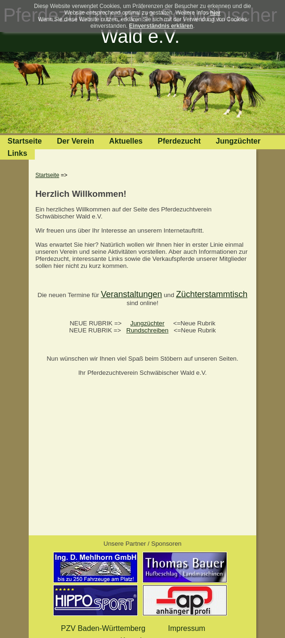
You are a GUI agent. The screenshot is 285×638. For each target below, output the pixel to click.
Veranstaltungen (131, 294)
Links (17, 153)
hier (215, 12)
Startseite (25, 141)
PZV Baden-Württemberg (103, 628)
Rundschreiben (148, 330)
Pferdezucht (179, 141)
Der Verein (75, 141)
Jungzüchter (238, 141)
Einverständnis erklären (161, 26)
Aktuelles (125, 141)
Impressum (186, 628)
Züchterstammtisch (211, 294)
